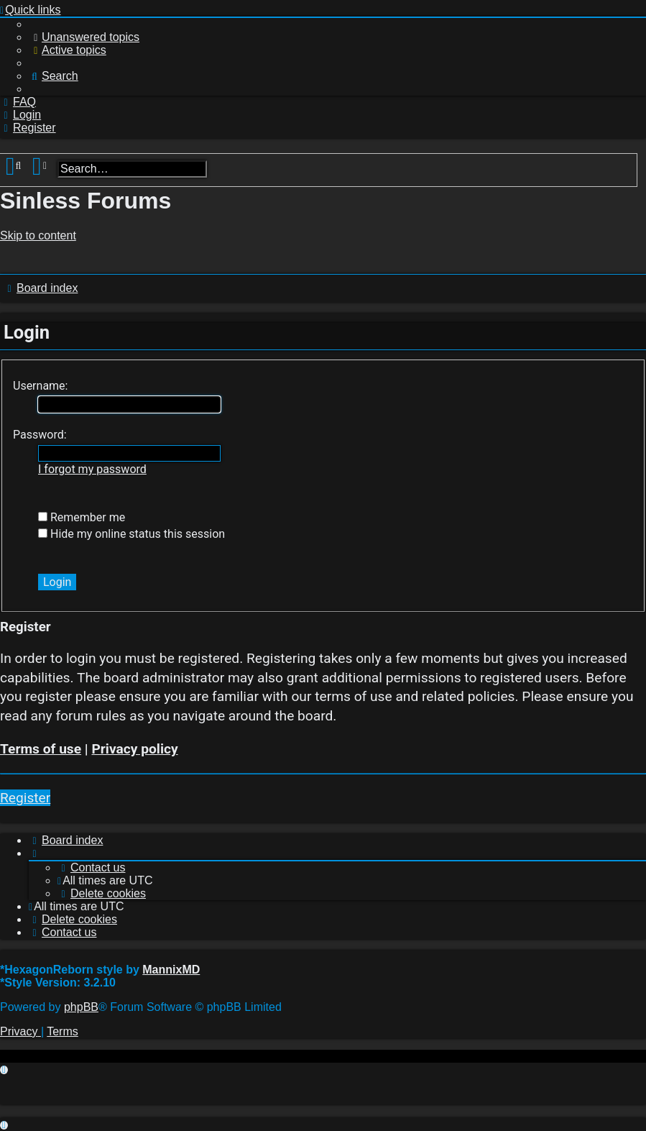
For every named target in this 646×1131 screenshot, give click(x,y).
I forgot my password (92, 469)
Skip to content (38, 235)
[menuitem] (84, 37)
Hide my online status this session (131, 534)
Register (25, 797)
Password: (40, 434)
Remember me (81, 517)
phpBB (81, 1007)
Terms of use (40, 749)
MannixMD (171, 969)
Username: (40, 386)
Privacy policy (134, 749)
